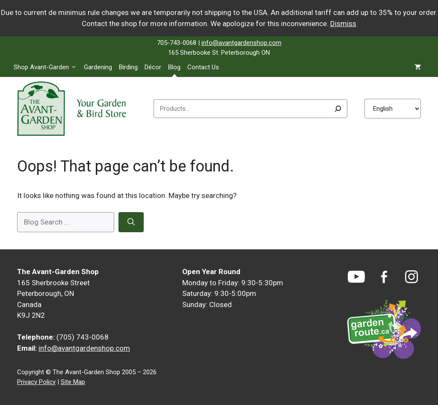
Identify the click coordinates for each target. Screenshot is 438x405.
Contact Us (203, 67)
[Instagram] (411, 276)
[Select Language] (392, 108)
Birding (128, 67)
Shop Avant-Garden (47, 67)
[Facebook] (384, 277)
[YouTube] (356, 276)
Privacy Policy (36, 382)
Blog (174, 67)
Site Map (73, 382)
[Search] (338, 108)
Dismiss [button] (343, 23)
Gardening (98, 67)
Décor (153, 67)
